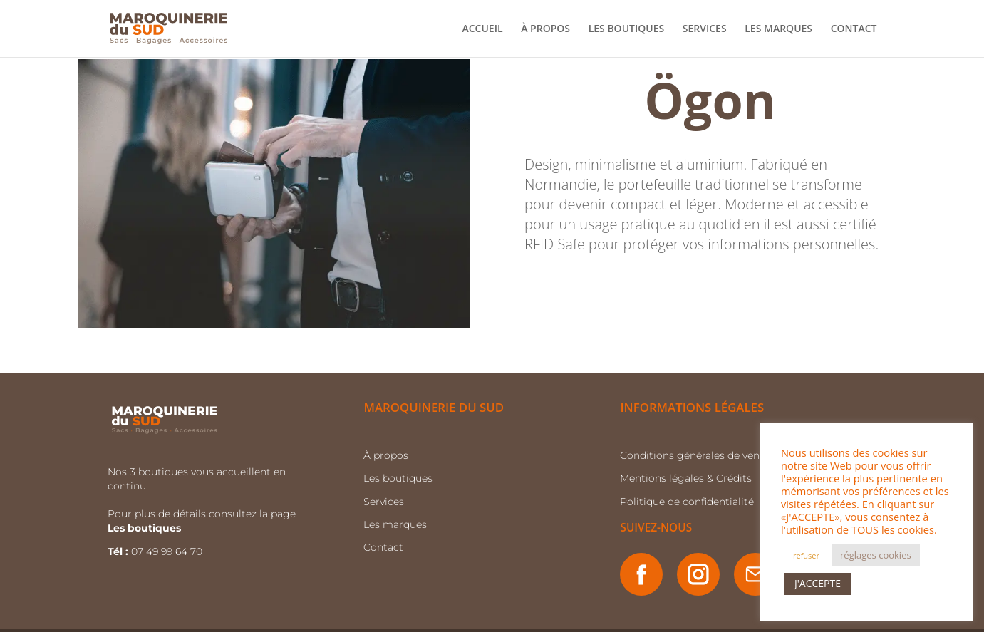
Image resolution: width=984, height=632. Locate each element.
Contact (383, 547)
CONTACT (854, 29)
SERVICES (705, 29)
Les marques (395, 524)
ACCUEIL (482, 29)
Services (383, 501)
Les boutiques (398, 478)
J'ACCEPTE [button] (817, 583)
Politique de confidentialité (687, 501)
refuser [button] (806, 555)
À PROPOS (545, 29)
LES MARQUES (778, 29)
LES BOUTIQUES (627, 29)
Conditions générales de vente (695, 455)
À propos (385, 455)
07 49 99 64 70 (168, 551)
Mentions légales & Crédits (686, 478)
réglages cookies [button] (875, 555)
